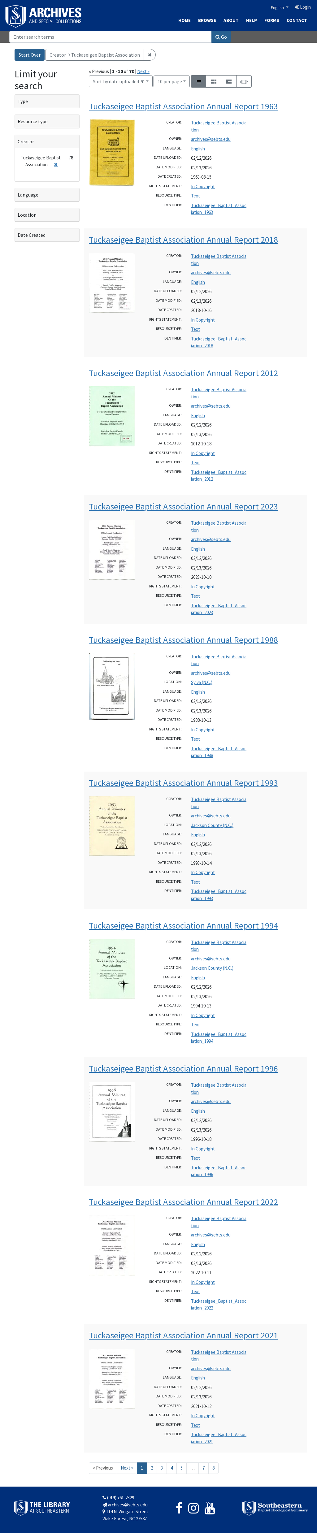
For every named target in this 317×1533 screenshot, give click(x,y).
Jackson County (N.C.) (212, 825)
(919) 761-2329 (118, 1498)
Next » (143, 71)
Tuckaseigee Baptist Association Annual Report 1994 (183, 925)
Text (195, 196)
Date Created (32, 235)
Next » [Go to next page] (127, 1468)
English (278, 7)
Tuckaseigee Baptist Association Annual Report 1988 (183, 639)
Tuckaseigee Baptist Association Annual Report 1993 (183, 782)
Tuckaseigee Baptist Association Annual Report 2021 (183, 1335)
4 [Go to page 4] (172, 1468)
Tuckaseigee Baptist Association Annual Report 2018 (183, 239)
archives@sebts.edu (211, 139)
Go (221, 37)
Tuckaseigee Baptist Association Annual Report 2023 (183, 506)
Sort (119, 81)
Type (23, 101)
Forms (271, 20)
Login (303, 7)
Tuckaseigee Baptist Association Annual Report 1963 (183, 106)
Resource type (33, 121)
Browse (207, 20)
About (231, 20)
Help (251, 20)
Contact (297, 20)
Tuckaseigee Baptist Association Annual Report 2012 (183, 373)
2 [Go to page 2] (152, 1468)
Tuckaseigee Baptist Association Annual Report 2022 (183, 1201)
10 (170, 80)
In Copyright (203, 186)
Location (27, 215)
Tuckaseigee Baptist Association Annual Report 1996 (183, 1068)
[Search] (110, 37)
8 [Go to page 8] (213, 1468)
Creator (26, 141)
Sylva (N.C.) (201, 682)
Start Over (30, 55)
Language (28, 195)
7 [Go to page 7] (203, 1468)
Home (184, 20)
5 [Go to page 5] (181, 1468)
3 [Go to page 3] (162, 1468)
